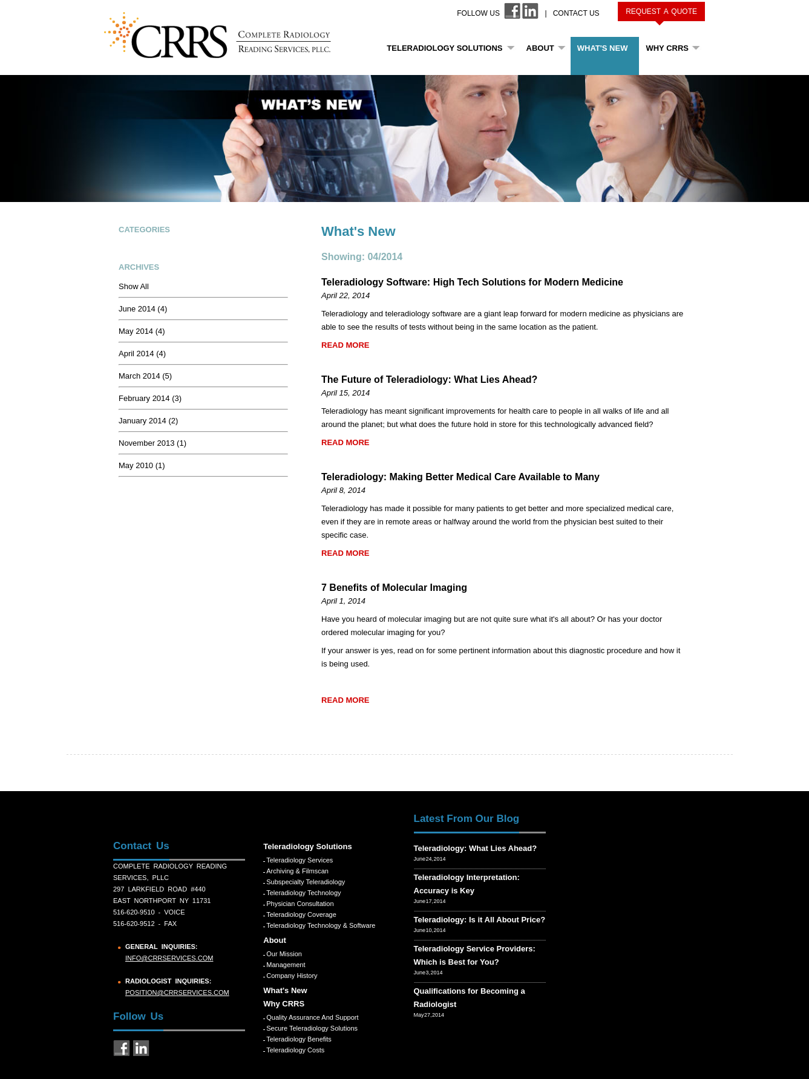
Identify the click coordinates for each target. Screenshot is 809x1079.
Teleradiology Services (299, 860)
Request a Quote (661, 11)
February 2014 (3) (150, 398)
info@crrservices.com (169, 958)
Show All (134, 286)
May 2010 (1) (142, 465)
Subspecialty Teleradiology (305, 881)
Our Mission (284, 953)
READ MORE (345, 345)
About (540, 48)
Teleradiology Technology (303, 892)
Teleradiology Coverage (301, 914)
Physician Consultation (299, 903)
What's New (602, 48)
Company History (291, 975)
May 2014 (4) (142, 331)
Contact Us (576, 13)
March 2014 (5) (145, 375)
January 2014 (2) (148, 420)
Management (285, 964)
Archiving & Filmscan (297, 871)
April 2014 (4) (142, 353)
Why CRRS (667, 48)
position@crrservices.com (177, 992)
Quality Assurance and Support (312, 1017)
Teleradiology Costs (295, 1050)
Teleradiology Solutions (444, 48)
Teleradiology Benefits (299, 1039)
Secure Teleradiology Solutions (312, 1028)
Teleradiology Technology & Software (320, 925)
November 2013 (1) (152, 443)
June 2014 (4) (143, 308)
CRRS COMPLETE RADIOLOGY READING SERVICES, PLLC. (224, 35)
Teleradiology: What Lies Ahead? (475, 848)
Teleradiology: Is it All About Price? (480, 919)
